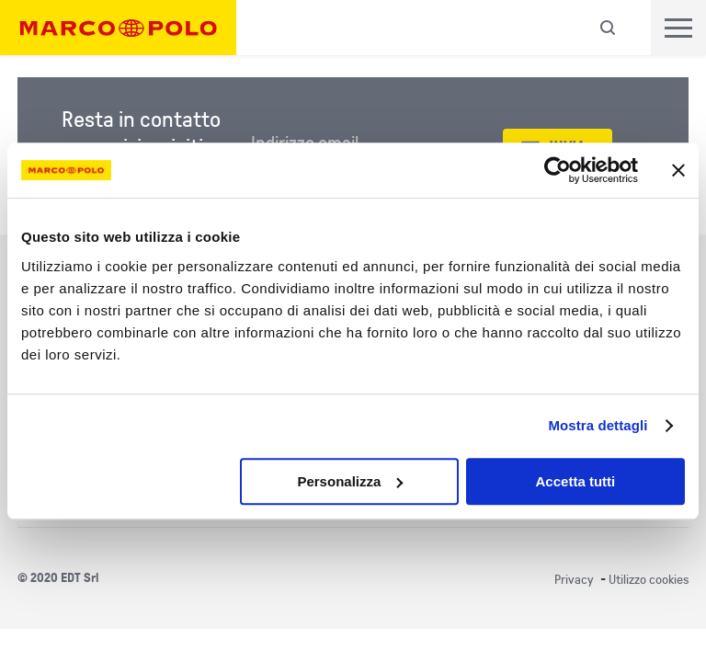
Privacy (574, 580)
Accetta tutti (576, 481)
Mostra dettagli (597, 425)
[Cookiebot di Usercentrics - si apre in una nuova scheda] (557, 170)
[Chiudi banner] (678, 170)
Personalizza (350, 481)
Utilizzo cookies (649, 580)
